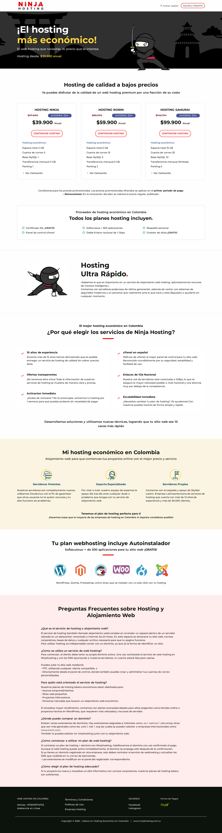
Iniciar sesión (169, 5)
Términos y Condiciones (79, 799)
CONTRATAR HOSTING (47, 133)
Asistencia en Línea (28, 808)
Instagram (135, 808)
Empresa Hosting (75, 809)
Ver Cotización (32, 173)
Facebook (134, 804)
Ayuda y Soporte (193, 5)
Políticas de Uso (74, 804)
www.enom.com (50, 730)
